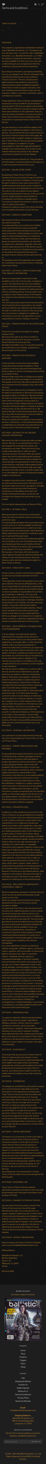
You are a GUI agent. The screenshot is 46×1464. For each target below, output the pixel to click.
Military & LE (23, 1391)
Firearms (23, 1357)
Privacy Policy (23, 1398)
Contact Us (23, 1384)
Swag (23, 1367)
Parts (23, 1363)
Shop (23, 1353)
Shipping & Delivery (23, 1381)
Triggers (23, 1360)
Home (23, 1350)
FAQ (23, 1378)
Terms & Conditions (23, 1394)
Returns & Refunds (23, 1401)
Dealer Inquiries (23, 1388)
